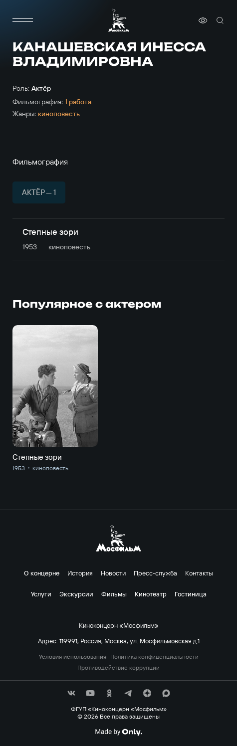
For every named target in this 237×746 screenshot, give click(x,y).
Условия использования (72, 656)
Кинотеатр (151, 594)
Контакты (199, 573)
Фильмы (114, 594)
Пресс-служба (155, 573)
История (80, 573)
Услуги (41, 594)
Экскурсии (76, 594)
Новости (113, 573)
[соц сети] (71, 693)
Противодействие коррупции (118, 667)
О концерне (41, 573)
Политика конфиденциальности (154, 656)
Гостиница (191, 594)
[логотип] (118, 20)
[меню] (22, 20)
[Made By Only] (118, 732)
